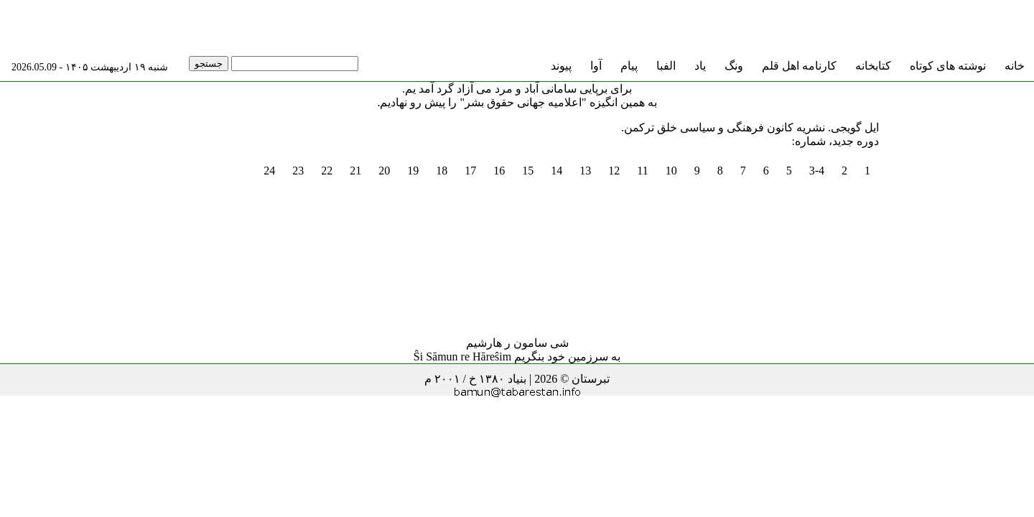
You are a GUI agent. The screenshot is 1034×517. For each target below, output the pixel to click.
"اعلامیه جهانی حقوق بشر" (523, 102)
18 (441, 170)
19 (413, 170)
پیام (629, 66)
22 (326, 170)
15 (528, 170)
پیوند (561, 66)
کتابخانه (873, 66)
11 (642, 170)
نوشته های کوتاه (948, 66)
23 (298, 170)
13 (585, 170)
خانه (1015, 66)
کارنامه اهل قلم (799, 66)
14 (556, 170)
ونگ (734, 66)
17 (470, 170)
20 (384, 170)
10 (671, 170)
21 (355, 170)
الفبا (666, 66)
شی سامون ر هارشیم (517, 343)
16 (499, 170)
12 (614, 170)
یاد (700, 66)
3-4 (816, 170)
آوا (596, 66)
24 (269, 170)
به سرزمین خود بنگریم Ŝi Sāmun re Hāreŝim (517, 356)
